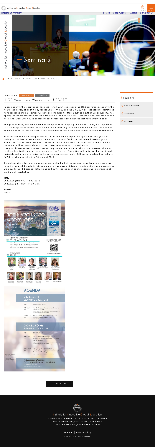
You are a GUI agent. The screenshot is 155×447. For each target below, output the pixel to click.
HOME (107, 13)
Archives (129, 121)
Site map (68, 432)
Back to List (59, 384)
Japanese (143, 8)
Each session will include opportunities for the (30, 136)
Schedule (129, 113)
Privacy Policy (83, 432)
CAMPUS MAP (147, 13)
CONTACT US (120, 13)
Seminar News (132, 105)
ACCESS (133, 13)
